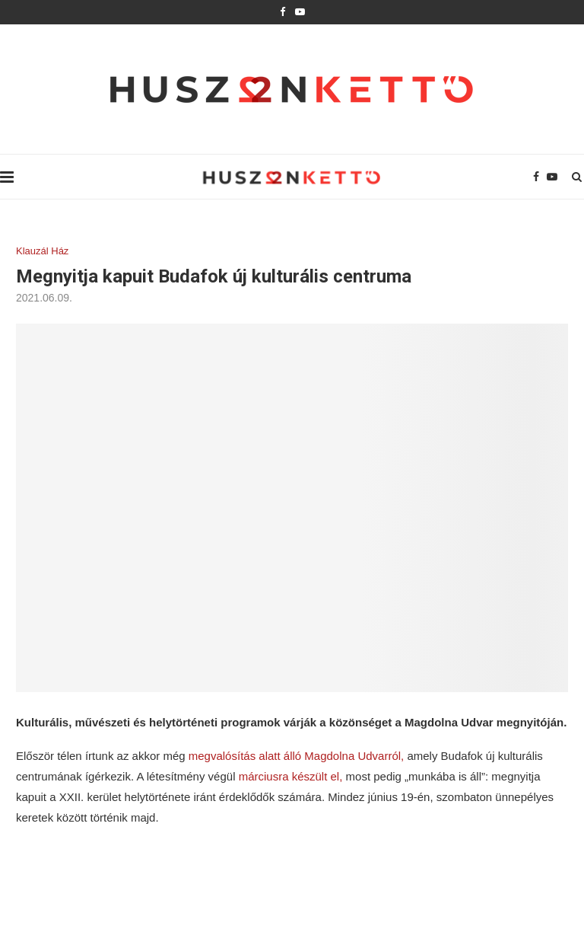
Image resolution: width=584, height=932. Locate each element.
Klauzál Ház (42, 251)
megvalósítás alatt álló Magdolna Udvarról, (296, 755)
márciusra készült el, (291, 776)
